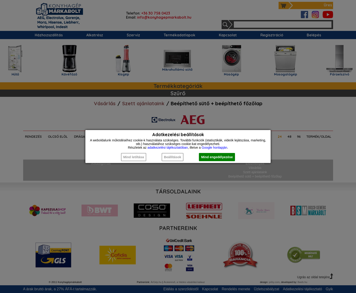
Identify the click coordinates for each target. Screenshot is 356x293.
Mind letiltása (133, 157)
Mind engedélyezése (217, 157)
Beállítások (172, 157)
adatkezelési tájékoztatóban (168, 147)
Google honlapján (214, 147)
